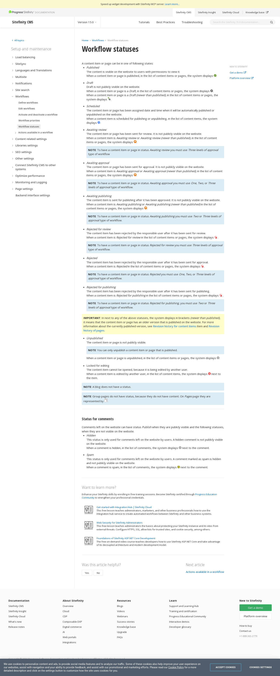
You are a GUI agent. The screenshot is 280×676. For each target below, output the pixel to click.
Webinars (122, 616)
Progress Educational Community (187, 616)
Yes (87, 573)
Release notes (16, 626)
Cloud (66, 611)
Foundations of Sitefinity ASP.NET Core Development (126, 538)
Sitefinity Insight (207, 12)
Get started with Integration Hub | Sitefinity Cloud (124, 507)
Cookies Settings (261, 667)
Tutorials (144, 22)
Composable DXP (72, 621)
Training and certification (183, 611)
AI (64, 632)
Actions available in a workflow (205, 572)
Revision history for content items (174, 326)
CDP (65, 616)
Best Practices (165, 22)
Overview (68, 606)
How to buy (245, 625)
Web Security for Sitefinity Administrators (119, 522)
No (98, 573)
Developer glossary (180, 626)
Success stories (126, 621)
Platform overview (241, 78)
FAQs (120, 637)
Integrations (69, 642)
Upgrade (122, 632)
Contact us (245, 631)
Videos (121, 611)
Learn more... (172, 4)
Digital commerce (72, 626)
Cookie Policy (176, 667)
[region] (140, 667)
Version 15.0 (87, 22)
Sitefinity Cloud (230, 12)
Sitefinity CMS (183, 12)
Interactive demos (179, 621)
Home (85, 40)
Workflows (98, 40)
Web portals (69, 637)
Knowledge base (257, 12)
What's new (15, 621)
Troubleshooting (192, 22)
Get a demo (238, 72)
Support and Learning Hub (184, 606)
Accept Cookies (226, 667)
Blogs (120, 606)
